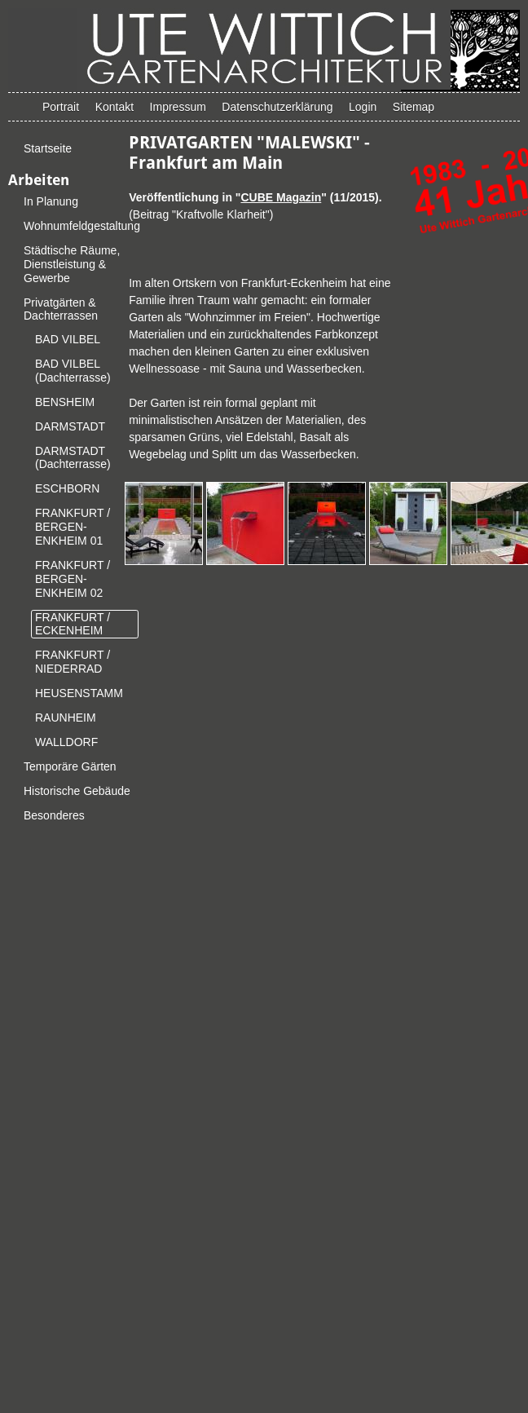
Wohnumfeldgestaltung (82, 225)
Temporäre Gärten (70, 766)
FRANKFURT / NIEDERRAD (72, 661)
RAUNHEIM (65, 717)
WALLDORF (66, 741)
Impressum (178, 106)
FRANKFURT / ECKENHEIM (72, 624)
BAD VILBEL (67, 339)
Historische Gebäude (77, 790)
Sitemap (413, 106)
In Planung (51, 201)
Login (362, 106)
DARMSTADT (70, 426)
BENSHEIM (65, 401)
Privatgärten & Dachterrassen (61, 309)
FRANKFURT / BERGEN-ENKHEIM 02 (72, 579)
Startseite (48, 148)
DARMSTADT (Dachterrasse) (73, 457)
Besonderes (54, 815)
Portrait (60, 106)
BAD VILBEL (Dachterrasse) (73, 370)
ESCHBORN (67, 488)
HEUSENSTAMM (79, 693)
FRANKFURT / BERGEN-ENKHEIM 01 (72, 526)
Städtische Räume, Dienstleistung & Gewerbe (72, 264)
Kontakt (114, 106)
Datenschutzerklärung (277, 106)
